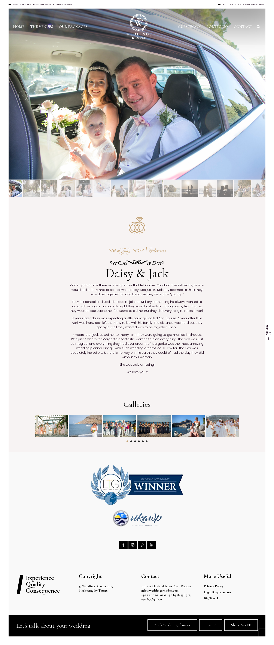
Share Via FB (241, 625)
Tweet (211, 625)
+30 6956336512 (255, 4)
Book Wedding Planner (172, 625)
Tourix (102, 590)
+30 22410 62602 (152, 595)
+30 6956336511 (153, 599)
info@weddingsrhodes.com (160, 590)
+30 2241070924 (232, 4)
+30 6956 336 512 (178, 595)
